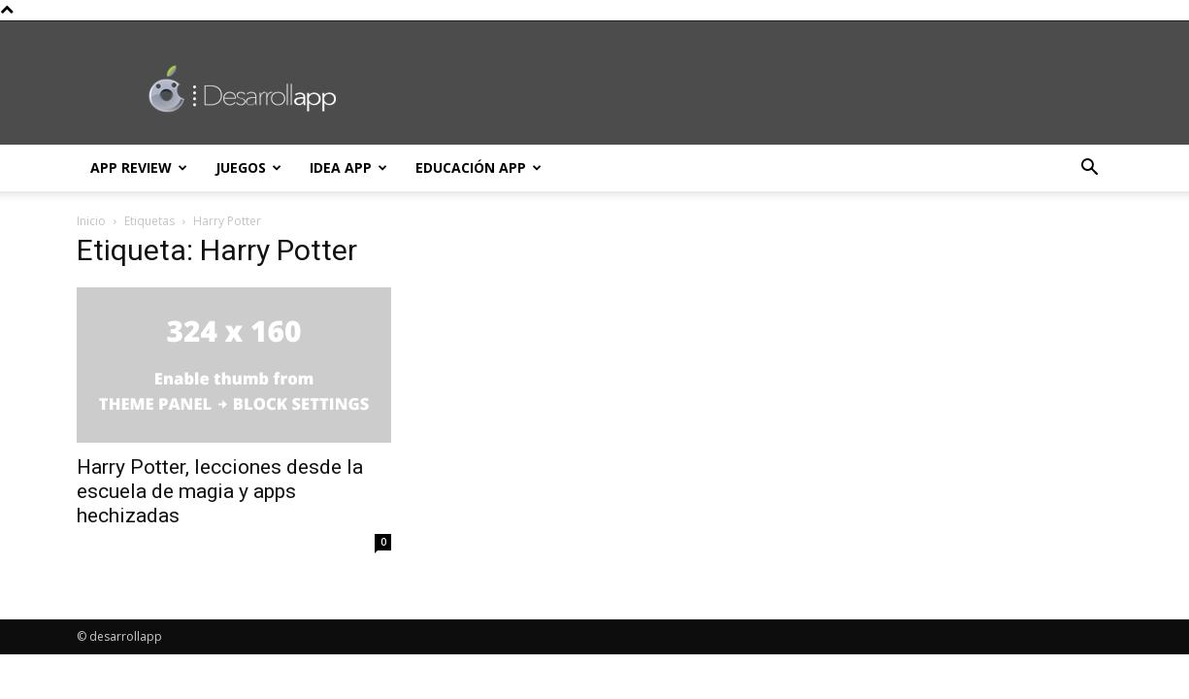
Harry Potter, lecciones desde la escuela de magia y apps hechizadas (220, 491)
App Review (138, 167)
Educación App (478, 167)
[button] (1090, 169)
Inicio (91, 221)
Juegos (248, 167)
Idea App (348, 167)
